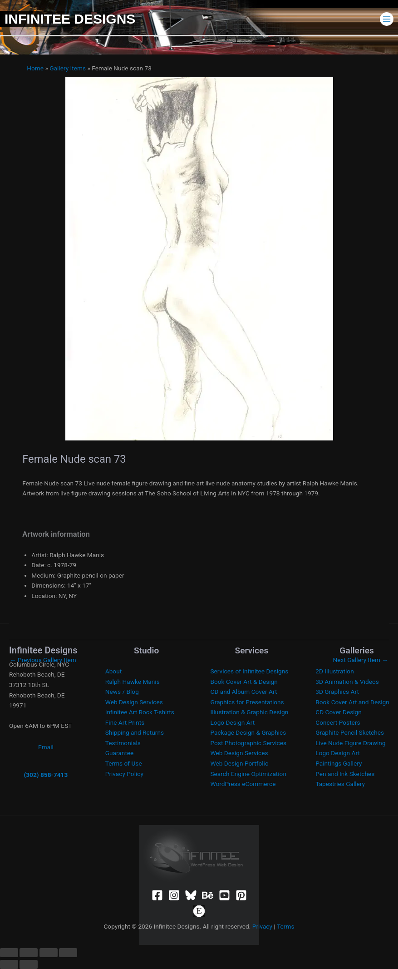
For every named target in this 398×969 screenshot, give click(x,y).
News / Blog (122, 691)
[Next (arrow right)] (29, 964)
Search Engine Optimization (248, 773)
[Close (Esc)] (68, 952)
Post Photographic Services (248, 743)
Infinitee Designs (70, 18)
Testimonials (123, 743)
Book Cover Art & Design (244, 681)
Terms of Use (123, 763)
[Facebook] (157, 895)
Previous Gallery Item (43, 659)
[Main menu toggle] (386, 18)
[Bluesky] (191, 895)
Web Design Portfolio (240, 763)
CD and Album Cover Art (244, 691)
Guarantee (119, 752)
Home (35, 68)
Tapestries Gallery (340, 783)
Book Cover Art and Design (352, 702)
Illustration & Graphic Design (250, 712)
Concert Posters (337, 722)
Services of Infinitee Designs (250, 671)
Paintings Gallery (338, 763)
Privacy (262, 926)
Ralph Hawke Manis (132, 681)
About (113, 671)
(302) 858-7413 (46, 774)
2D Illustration (334, 671)
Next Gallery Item (360, 659)
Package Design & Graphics (248, 732)
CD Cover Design (338, 712)
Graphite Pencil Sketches (349, 732)
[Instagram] (174, 895)
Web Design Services (134, 702)
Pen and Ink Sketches (344, 773)
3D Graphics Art (337, 691)
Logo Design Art (233, 722)
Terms (285, 926)
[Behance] (207, 895)
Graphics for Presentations (247, 702)
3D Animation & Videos (347, 681)
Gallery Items (67, 68)
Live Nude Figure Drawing (350, 743)
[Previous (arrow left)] (9, 964)
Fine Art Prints (124, 722)
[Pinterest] (241, 895)
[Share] (48, 952)
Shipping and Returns (134, 732)
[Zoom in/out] (9, 952)
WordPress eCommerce (243, 783)
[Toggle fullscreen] (29, 952)
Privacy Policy (124, 773)
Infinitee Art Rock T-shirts (139, 712)
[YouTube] (224, 895)
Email (46, 747)
